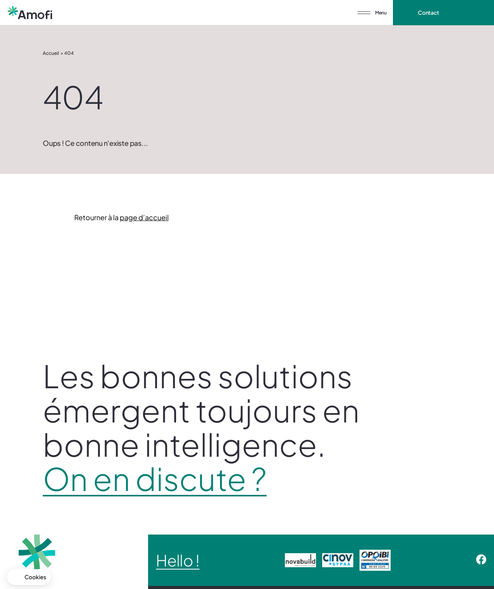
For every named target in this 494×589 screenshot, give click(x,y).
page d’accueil (144, 217)
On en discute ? (155, 478)
